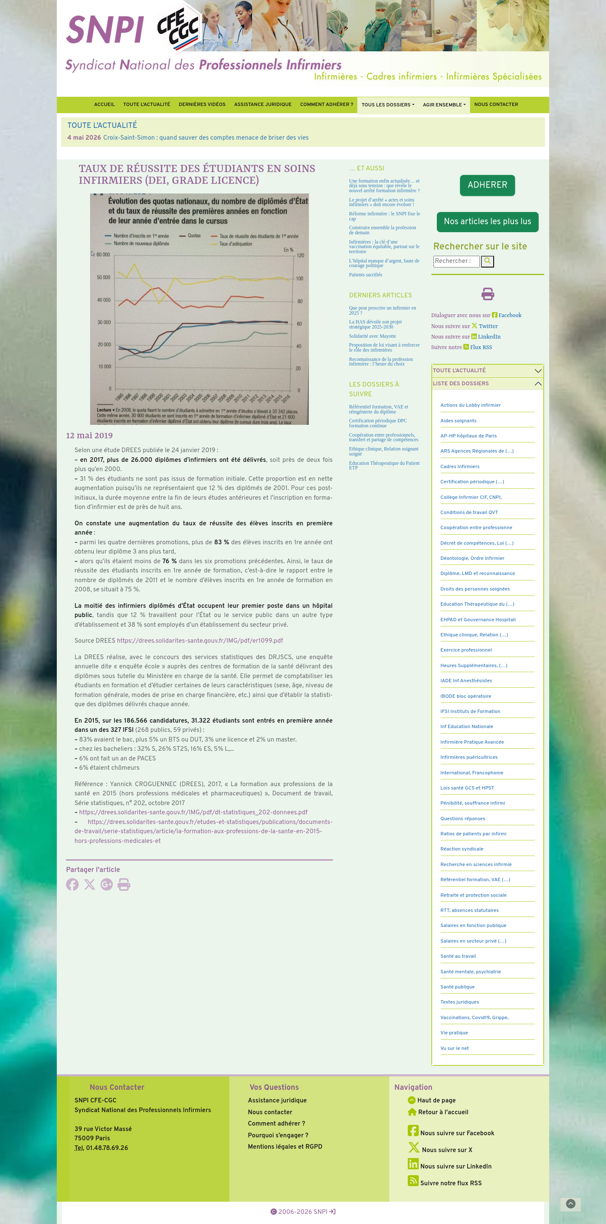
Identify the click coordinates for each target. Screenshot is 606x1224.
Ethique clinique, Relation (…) (474, 635)
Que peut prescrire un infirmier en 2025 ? (382, 310)
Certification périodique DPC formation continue (378, 423)
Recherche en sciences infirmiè (476, 864)
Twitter (484, 326)
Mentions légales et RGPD (285, 1147)
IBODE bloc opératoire (466, 696)
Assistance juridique (263, 104)
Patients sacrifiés (366, 275)
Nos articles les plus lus (488, 222)
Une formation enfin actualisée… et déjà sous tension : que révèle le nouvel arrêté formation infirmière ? (384, 185)
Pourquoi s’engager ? (278, 1136)
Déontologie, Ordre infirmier (473, 558)
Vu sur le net (455, 1048)
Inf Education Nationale (467, 726)
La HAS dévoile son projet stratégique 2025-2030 (375, 324)
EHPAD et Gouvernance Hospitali (478, 620)
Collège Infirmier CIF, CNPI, (471, 497)
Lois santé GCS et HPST (467, 788)
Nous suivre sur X (440, 1151)
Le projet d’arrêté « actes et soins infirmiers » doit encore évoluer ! (382, 202)
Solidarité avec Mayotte (372, 336)
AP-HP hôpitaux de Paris (469, 436)
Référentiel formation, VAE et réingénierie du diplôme (378, 409)
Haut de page (432, 1101)
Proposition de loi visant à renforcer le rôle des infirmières (384, 347)
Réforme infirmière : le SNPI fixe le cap (384, 216)
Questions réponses (463, 819)
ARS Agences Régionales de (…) (477, 451)
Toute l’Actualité (146, 104)
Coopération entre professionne (477, 528)
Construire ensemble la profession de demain (382, 230)
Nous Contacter (117, 1088)
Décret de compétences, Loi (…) (477, 543)
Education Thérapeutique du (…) (478, 604)
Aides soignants (459, 421)
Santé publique (458, 987)
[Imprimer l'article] (123, 888)
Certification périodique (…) (473, 482)
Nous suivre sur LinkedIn (450, 1167)
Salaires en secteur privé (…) (474, 941)
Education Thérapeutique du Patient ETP (384, 466)
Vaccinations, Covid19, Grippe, (475, 1018)
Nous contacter (496, 104)
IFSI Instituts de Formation (470, 711)
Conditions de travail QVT (469, 512)
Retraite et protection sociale (474, 895)
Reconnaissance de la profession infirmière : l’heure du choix (381, 362)
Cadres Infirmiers (460, 467)
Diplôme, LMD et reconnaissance (478, 573)
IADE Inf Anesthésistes (466, 681)
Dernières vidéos (202, 104)
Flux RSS (477, 347)
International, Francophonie (472, 773)
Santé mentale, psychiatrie (471, 972)
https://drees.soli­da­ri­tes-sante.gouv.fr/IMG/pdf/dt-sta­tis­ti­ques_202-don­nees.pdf (193, 813)
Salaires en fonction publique (474, 925)
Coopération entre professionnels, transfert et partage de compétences (384, 437)
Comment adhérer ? (276, 1124)
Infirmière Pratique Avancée (472, 742)
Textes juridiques (460, 1002)
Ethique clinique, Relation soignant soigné (384, 451)
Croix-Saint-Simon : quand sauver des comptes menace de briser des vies (205, 138)
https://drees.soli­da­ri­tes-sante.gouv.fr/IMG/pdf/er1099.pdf (200, 641)
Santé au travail (458, 956)
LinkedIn (486, 337)
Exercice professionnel (466, 650)
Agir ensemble (442, 105)
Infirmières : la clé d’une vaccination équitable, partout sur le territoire (384, 246)
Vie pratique (454, 1033)
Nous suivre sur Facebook (451, 1134)
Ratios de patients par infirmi (474, 834)
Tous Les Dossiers (385, 105)
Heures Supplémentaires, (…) (474, 665)
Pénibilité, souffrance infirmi (473, 803)
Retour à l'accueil (438, 1113)
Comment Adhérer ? (326, 104)
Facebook (507, 316)
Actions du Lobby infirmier (471, 405)
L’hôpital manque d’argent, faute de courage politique (384, 263)
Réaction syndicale (462, 849)
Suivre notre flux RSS (445, 1184)
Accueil (104, 104)
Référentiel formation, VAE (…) (475, 880)
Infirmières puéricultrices (469, 757)
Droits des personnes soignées (475, 589)
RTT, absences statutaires (470, 910)
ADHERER (487, 185)
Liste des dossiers (461, 383)
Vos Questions (274, 1088)
